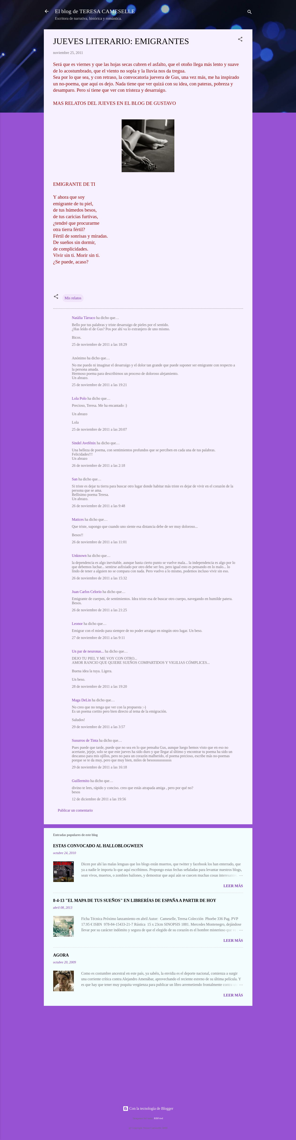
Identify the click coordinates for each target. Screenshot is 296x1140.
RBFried (158, 1118)
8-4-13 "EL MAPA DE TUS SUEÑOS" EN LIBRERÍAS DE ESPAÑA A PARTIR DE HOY (134, 900)
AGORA (61, 955)
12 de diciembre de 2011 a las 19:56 (99, 799)
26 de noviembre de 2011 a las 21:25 (99, 610)
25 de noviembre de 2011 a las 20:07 (99, 429)
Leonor (77, 624)
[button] (240, 40)
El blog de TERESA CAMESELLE (95, 11)
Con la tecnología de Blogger (148, 1108)
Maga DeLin (81, 700)
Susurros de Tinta (85, 740)
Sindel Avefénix (84, 443)
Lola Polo (79, 398)
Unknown (79, 556)
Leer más (233, 886)
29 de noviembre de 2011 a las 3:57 (98, 727)
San (75, 479)
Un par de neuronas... (88, 651)
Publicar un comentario (75, 810)
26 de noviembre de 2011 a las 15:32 (99, 578)
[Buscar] (249, 13)
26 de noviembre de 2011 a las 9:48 (98, 506)
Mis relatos (73, 298)
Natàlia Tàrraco (83, 318)
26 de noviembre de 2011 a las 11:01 (99, 542)
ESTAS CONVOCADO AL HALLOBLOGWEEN (98, 846)
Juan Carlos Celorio (87, 592)
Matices (78, 519)
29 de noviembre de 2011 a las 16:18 (99, 767)
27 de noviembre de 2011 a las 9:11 (98, 638)
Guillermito (81, 781)
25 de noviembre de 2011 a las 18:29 (99, 344)
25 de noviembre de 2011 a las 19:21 (99, 385)
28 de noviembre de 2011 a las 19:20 (99, 686)
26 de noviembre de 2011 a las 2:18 (98, 465)
